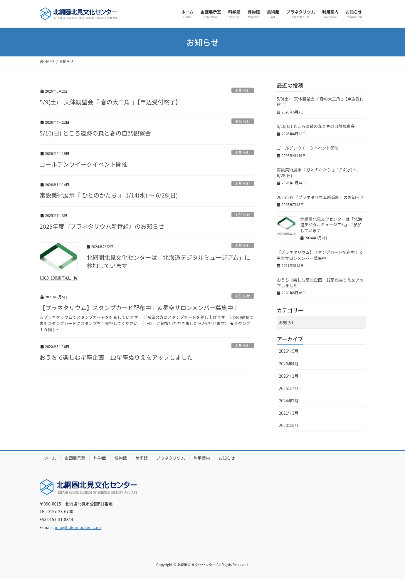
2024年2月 (289, 401)
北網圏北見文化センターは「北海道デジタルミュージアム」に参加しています (169, 261)
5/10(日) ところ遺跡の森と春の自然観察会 (95, 133)
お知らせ (242, 90)
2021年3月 (289, 413)
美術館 (141, 458)
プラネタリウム (170, 458)
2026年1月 (289, 376)
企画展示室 (75, 458)
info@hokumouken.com (78, 527)
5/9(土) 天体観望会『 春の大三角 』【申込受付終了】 (111, 102)
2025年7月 (289, 388)
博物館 (121, 458)
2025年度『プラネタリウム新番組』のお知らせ (102, 226)
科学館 (100, 458)
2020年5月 (289, 425)
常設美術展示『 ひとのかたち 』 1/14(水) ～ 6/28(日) (109, 195)
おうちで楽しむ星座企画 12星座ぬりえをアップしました (116, 357)
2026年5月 (289, 351)
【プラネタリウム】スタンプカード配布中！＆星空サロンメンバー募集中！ (139, 307)
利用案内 (202, 458)
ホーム (50, 458)
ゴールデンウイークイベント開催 (84, 164)
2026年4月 (289, 364)
